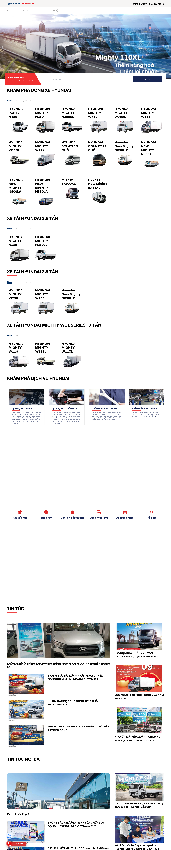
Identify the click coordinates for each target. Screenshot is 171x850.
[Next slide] (164, 46)
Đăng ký (147, 79)
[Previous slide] (7, 46)
